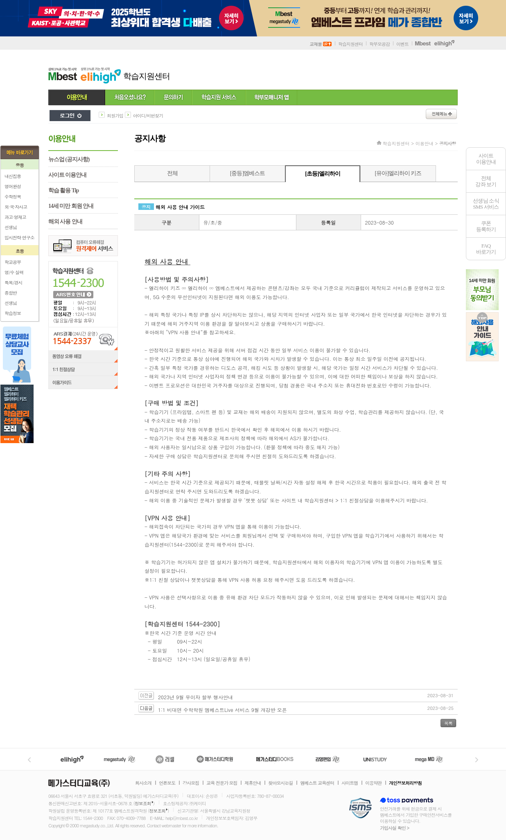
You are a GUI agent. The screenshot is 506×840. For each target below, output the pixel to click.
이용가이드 (83, 383)
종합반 (11, 293)
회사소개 (143, 783)
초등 (20, 251)
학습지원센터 (350, 44)
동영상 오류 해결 (83, 356)
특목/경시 (14, 282)
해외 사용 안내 (65, 221)
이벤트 (402, 44)
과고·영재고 (15, 217)
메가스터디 (120, 759)
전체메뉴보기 (441, 114)
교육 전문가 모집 (221, 783)
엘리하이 (72, 759)
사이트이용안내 (486, 159)
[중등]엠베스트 (247, 173)
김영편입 (327, 759)
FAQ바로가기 (486, 249)
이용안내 (76, 98)
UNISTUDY (379, 759)
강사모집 (191, 783)
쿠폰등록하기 (486, 226)
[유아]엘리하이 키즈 (398, 173)
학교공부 (13, 262)
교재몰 (320, 44)
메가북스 (275, 759)
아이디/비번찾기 (148, 116)
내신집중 (13, 176)
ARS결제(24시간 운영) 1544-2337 (83, 338)
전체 (172, 173)
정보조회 (143, 803)
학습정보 (13, 313)
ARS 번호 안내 (72, 294)
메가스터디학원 (215, 759)
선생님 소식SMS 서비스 (486, 204)
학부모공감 (379, 44)
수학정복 (13, 197)
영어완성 (13, 186)
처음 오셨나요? (129, 98)
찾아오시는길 (280, 783)
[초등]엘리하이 (322, 174)
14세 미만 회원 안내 (70, 206)
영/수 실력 (14, 272)
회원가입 (115, 116)
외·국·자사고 (16, 207)
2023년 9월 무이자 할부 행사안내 (195, 697)
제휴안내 (252, 783)
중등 (20, 165)
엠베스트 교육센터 (317, 783)
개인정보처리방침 (405, 783)
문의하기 (173, 98)
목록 (448, 723)
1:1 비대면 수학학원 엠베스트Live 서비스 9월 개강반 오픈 (222, 709)
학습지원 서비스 (219, 98)
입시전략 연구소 (19, 237)
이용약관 (373, 783)
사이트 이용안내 (67, 175)
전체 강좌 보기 (485, 181)
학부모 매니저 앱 (271, 98)
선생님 (11, 227)
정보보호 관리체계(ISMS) (360, 808)
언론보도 (167, 783)
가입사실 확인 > (394, 828)
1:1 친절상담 (83, 369)
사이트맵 (349, 783)
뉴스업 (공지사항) (68, 159)
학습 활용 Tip (63, 190)
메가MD (429, 759)
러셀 (165, 759)
